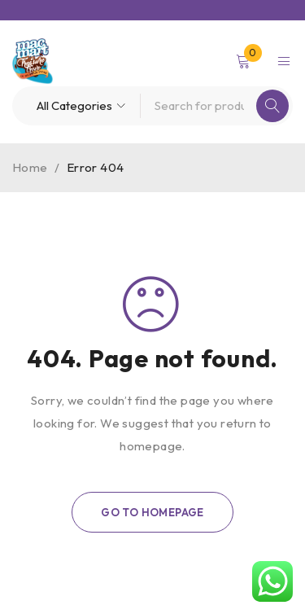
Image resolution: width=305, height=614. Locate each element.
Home (30, 167)
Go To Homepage (152, 512)
